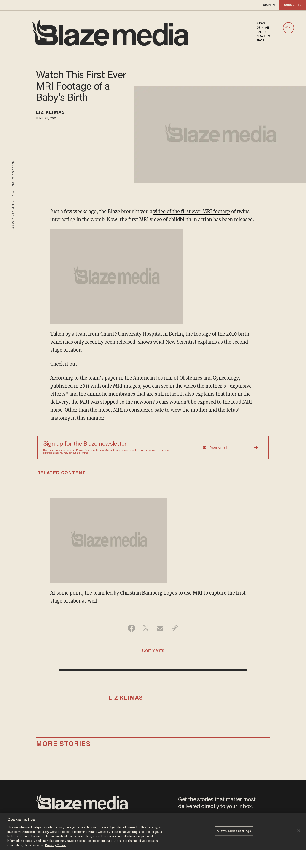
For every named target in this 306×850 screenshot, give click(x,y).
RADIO (261, 32)
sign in (269, 5)
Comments (153, 651)
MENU (288, 28)
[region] (153, 831)
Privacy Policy (83, 450)
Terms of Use (102, 450)
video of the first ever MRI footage (191, 211)
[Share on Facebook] (131, 628)
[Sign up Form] (231, 447)
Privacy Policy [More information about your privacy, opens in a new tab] (55, 845)
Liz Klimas (50, 112)
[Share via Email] (160, 628)
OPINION (263, 28)
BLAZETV (263, 36)
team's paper (103, 378)
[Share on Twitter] (146, 628)
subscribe (292, 5)
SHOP (260, 40)
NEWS (261, 23)
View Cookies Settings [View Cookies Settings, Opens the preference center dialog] (234, 830)
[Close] (299, 831)
